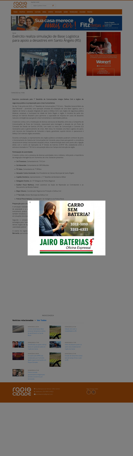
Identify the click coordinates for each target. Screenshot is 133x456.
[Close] (30, 202)
